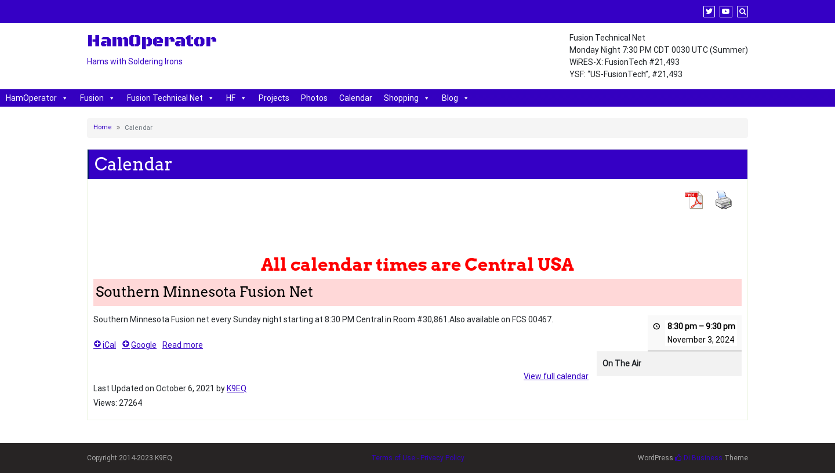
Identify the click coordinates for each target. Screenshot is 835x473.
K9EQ (236, 388)
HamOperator (37, 98)
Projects (274, 98)
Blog (456, 98)
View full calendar (556, 376)
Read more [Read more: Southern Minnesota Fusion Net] (182, 345)
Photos (314, 98)
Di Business (699, 458)
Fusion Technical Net (171, 98)
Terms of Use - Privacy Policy (417, 458)
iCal (104, 345)
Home (102, 127)
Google (139, 345)
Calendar (355, 98)
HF (236, 98)
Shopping (407, 98)
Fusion (97, 98)
